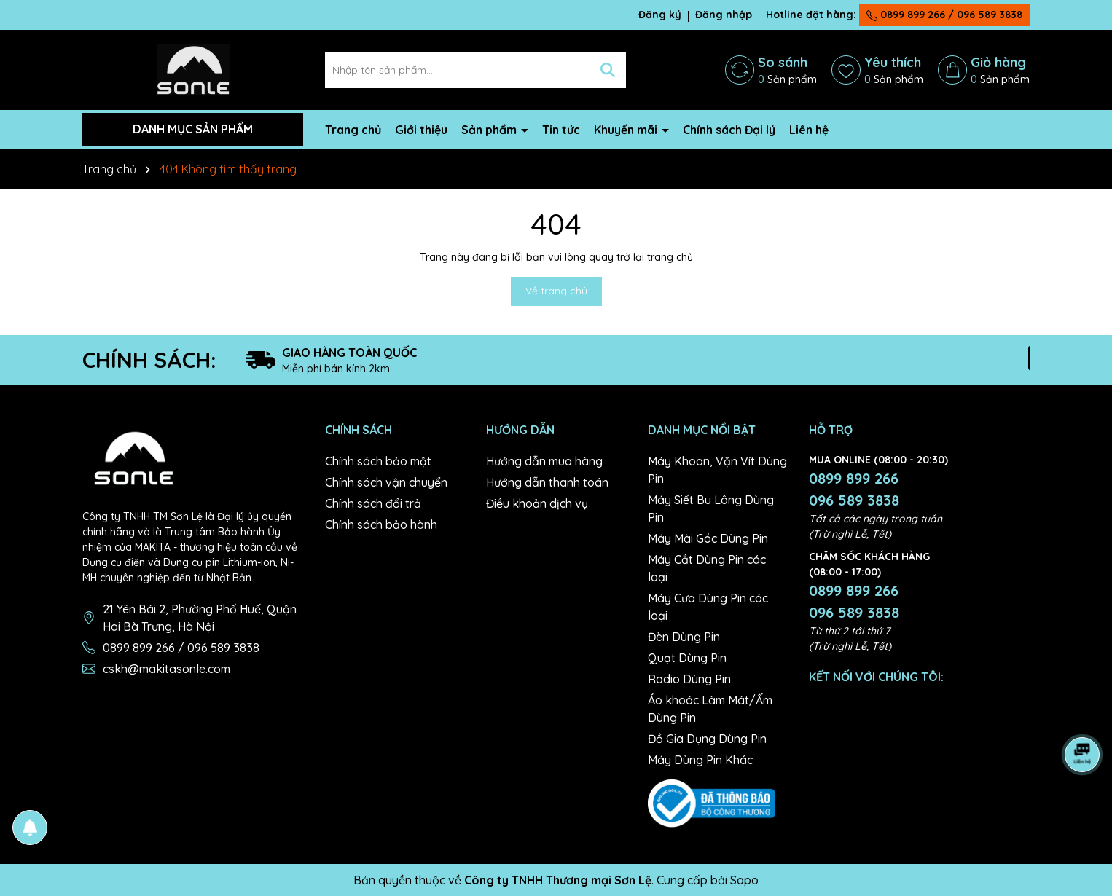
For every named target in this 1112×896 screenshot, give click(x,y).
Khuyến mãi (627, 129)
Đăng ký (659, 14)
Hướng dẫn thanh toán (547, 482)
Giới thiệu (421, 129)
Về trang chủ (556, 290)
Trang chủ (353, 129)
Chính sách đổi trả (373, 503)
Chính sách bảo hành (381, 524)
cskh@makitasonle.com (166, 668)
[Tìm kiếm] (607, 70)
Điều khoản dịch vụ (537, 503)
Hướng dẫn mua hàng (544, 461)
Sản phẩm (490, 129)
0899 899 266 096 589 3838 (854, 489)
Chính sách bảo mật (378, 461)
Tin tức (561, 129)
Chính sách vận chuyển (386, 482)
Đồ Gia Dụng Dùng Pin (707, 738)
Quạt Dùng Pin (687, 658)
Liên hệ (809, 129)
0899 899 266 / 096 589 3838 (944, 14)
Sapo (744, 880)
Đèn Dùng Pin (684, 636)
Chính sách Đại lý (729, 129)
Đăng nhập (723, 14)
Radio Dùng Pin (689, 679)
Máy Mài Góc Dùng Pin (708, 538)
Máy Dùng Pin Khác (700, 759)
